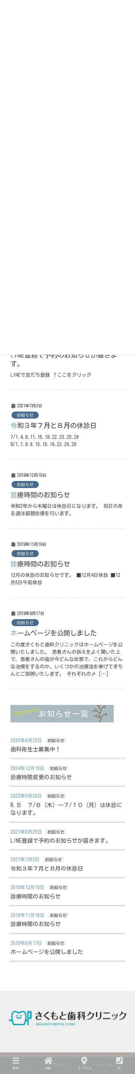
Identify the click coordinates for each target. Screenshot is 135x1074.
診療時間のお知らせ (40, 494)
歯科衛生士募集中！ (35, 749)
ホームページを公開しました (53, 633)
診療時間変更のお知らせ (41, 777)
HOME (48, 1063)
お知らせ (25, 415)
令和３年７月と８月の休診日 (53, 425)
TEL (119, 1063)
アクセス (84, 1063)
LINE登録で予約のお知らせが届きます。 (60, 840)
